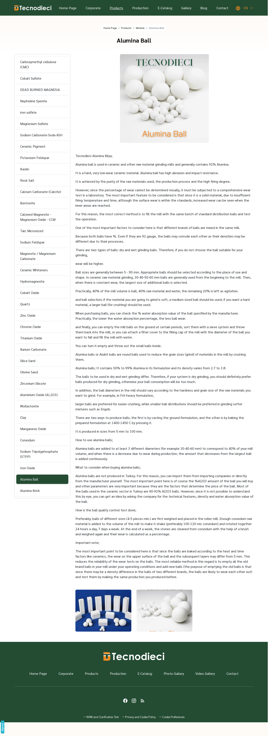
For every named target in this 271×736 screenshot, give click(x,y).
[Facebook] (125, 701)
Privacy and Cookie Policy (140, 717)
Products (116, 8)
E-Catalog (165, 8)
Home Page (67, 8)
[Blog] (142, 701)
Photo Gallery (174, 673)
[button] (171, 716)
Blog (203, 8)
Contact (222, 8)
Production (140, 8)
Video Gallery (205, 673)
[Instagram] (133, 701)
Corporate (93, 8)
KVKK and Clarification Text (103, 717)
